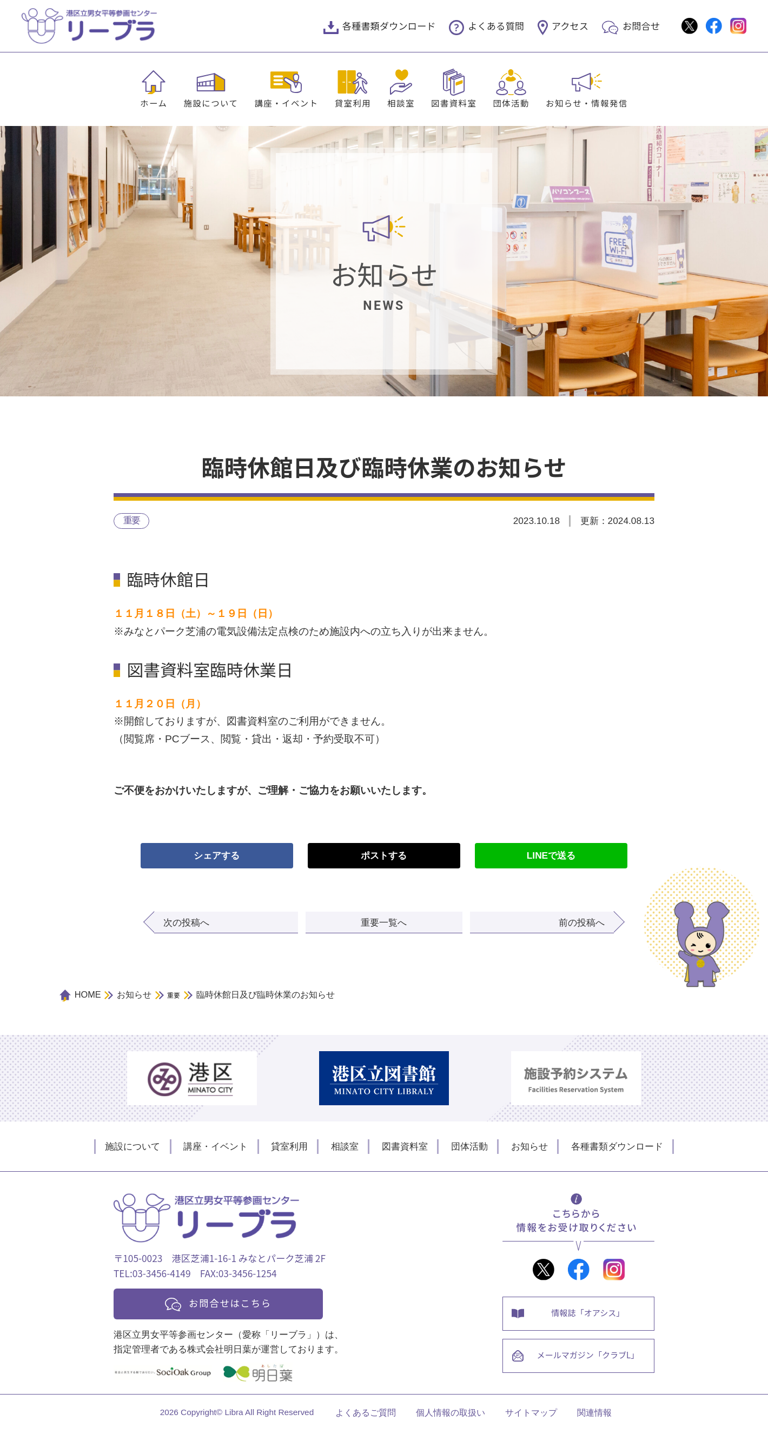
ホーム (153, 103)
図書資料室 (453, 103)
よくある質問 (496, 25)
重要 (131, 520)
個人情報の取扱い (450, 1416)
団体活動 (511, 103)
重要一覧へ (384, 923)
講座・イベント (286, 103)
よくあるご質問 (365, 1416)
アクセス (570, 25)
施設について (210, 103)
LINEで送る (551, 856)
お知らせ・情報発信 (587, 103)
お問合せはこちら (233, 1304)
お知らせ (529, 1146)
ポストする (384, 856)
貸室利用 (353, 103)
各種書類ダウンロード (389, 25)
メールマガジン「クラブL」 (589, 1359)
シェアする (217, 856)
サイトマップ (531, 1416)
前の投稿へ (582, 923)
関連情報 (594, 1416)
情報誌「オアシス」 (589, 1314)
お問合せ (641, 25)
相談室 (401, 103)
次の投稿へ (186, 923)
